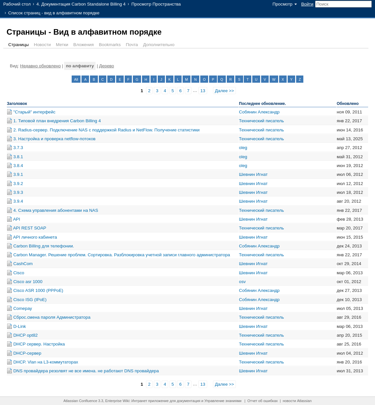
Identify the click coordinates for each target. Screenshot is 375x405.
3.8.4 (18, 165)
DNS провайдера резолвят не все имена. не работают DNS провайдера (86, 370)
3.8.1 (18, 156)
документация (188, 401)
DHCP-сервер (27, 353)
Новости (42, 44)
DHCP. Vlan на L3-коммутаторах (45, 362)
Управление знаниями (223, 401)
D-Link (19, 326)
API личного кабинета (35, 237)
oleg (243, 147)
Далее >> (224, 90)
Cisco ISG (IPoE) (29, 299)
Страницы (18, 44)
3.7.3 (18, 147)
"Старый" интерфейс (34, 112)
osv (242, 281)
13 (202, 90)
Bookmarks (110, 44)
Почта (132, 44)
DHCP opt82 (25, 335)
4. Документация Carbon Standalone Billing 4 (80, 4)
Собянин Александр (259, 112)
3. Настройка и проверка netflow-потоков (54, 138)
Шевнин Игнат (253, 174)
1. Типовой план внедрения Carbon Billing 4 (57, 120)
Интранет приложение (150, 401)
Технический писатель (261, 120)
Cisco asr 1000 (28, 281)
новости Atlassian (297, 401)
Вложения (83, 44)
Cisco (18, 272)
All (76, 79)
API (16, 219)
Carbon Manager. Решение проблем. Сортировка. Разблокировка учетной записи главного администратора (121, 254)
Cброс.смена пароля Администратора (52, 317)
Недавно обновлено (40, 65)
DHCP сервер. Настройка (39, 344)
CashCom (23, 263)
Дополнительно (158, 44)
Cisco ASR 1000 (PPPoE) (38, 290)
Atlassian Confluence (80, 401)
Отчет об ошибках (262, 401)
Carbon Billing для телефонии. (43, 246)
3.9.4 (18, 201)
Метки (62, 44)
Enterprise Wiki (117, 401)
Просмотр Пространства (156, 4)
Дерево (106, 65)
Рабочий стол (17, 4)
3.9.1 (18, 174)
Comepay (22, 308)
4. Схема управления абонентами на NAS (55, 210)
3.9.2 (18, 183)
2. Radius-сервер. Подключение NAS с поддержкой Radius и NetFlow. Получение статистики (106, 129)
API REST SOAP (29, 228)
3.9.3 (18, 192)
